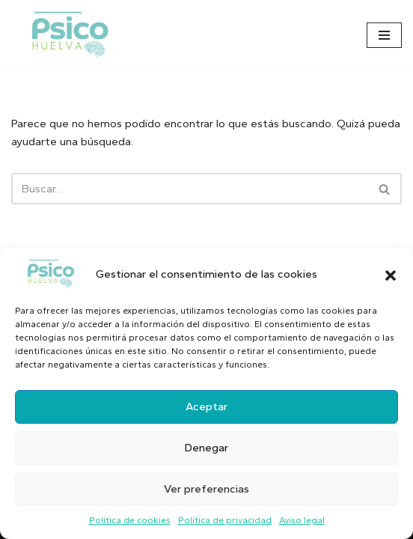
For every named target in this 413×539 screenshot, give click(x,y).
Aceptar (206, 406)
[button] (390, 274)
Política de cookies (130, 520)
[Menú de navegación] (384, 35)
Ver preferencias (206, 489)
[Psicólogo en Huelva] (70, 34)
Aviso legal (302, 520)
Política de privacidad (225, 520)
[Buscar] (189, 188)
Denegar (206, 447)
